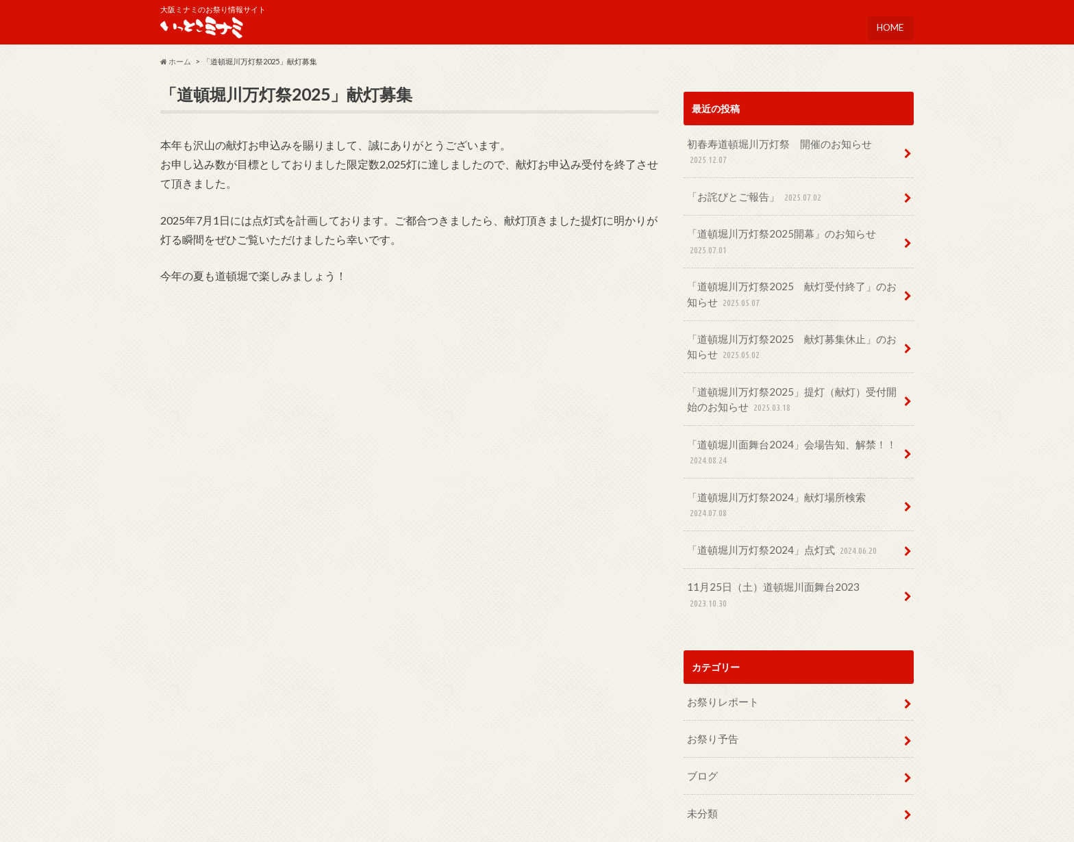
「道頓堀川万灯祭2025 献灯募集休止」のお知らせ (793, 338)
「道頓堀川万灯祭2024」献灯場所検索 (791, 480)
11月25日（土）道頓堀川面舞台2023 (788, 550)
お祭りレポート (719, 648)
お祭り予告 (710, 683)
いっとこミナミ (804, 821)
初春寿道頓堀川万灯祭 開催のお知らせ (772, 153)
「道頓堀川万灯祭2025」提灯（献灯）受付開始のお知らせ (793, 388)
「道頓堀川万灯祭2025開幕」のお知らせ (774, 238)
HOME (889, 23)
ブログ (700, 718)
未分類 (700, 753)
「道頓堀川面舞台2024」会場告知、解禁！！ (783, 438)
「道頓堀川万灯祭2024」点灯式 (777, 515)
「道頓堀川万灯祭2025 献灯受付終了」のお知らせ (793, 288)
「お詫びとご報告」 (751, 195)
